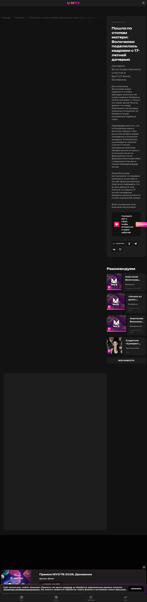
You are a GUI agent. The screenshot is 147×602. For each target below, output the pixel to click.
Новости (56, 598)
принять (136, 588)
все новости (126, 360)
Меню (21, 598)
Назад (125, 598)
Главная (5, 17)
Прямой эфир (90, 598)
